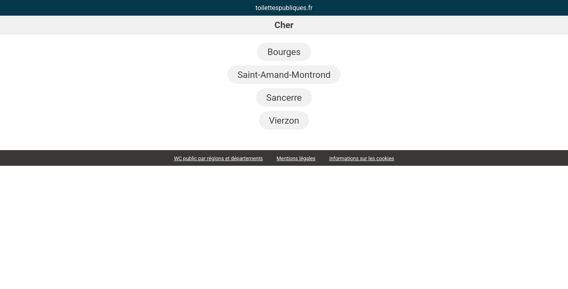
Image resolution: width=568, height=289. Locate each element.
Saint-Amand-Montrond (284, 74)
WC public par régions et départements (218, 158)
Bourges (283, 52)
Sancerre (283, 97)
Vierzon (284, 120)
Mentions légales (296, 158)
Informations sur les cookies (361, 158)
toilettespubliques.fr (283, 8)
